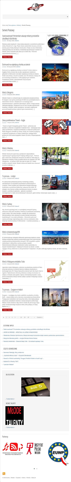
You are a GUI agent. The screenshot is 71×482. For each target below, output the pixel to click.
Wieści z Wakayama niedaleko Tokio (13, 261)
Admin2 (17, 40)
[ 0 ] (5, 40)
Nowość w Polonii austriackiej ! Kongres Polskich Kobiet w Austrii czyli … (23, 358)
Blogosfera (10, 374)
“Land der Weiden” (8, 364)
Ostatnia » (40, 317)
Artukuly (19, 25)
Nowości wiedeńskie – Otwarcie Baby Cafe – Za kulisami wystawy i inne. (23, 341)
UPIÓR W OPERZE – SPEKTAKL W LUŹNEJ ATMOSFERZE (20, 332)
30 (28, 317)
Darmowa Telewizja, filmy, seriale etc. (13, 352)
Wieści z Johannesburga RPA (11, 231)
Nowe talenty (11, 403)
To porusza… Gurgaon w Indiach (12, 289)
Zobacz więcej (7, 57)
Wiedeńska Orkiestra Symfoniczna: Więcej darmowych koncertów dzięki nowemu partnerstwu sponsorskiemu (33, 335)
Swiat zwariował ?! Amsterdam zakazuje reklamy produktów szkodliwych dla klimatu (20, 37)
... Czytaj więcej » (10, 399)
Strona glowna (12, 25)
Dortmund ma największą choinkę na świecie (16, 64)
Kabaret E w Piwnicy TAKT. (10, 361)
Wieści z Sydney (7, 203)
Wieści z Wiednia (7, 148)
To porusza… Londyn (8, 176)
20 (24, 317)
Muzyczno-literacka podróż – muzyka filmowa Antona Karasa (20, 338)
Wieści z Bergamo (7, 92)
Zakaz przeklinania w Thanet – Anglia (13, 120)
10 (21, 317)
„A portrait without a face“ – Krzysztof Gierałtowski (17, 355)
